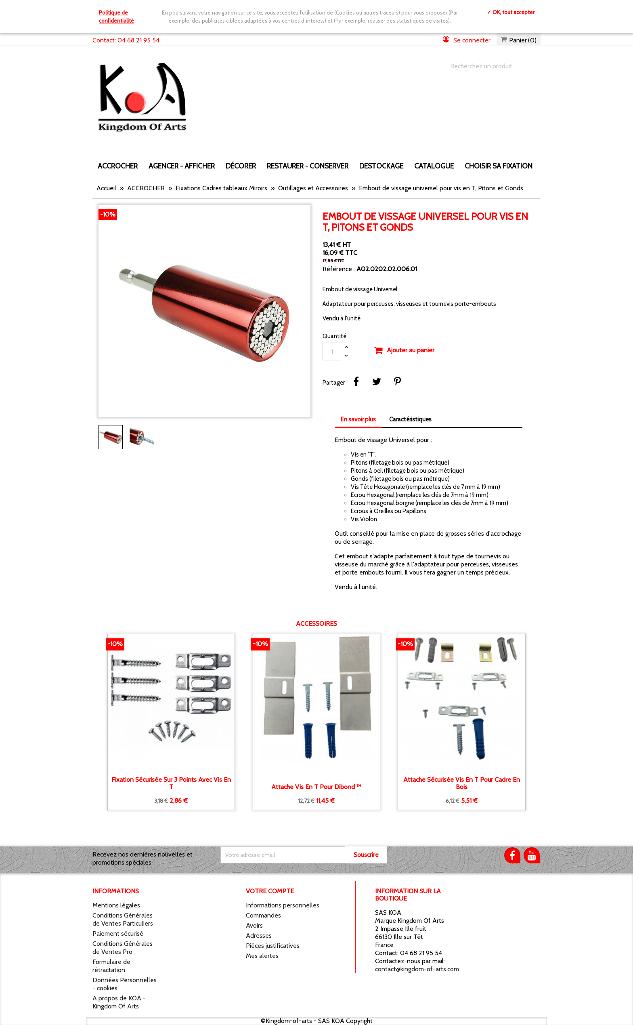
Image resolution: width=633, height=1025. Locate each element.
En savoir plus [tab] (358, 419)
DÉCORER (241, 166)
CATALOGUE (434, 166)
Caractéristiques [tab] (410, 419)
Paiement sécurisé (117, 933)
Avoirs (254, 925)
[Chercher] (487, 66)
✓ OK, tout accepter (510, 12)
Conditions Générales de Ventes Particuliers (122, 919)
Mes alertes (262, 956)
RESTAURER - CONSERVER (307, 166)
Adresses (259, 935)
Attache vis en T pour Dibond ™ (316, 787)
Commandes (263, 915)
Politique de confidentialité (116, 16)
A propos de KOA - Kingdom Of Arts (119, 1002)
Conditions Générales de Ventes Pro (122, 948)
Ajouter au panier (404, 350)
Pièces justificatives (273, 945)
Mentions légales (116, 905)
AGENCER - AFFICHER (182, 166)
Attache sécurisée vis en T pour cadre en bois (461, 783)
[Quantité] (332, 351)
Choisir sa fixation (498, 166)
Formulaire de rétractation (111, 966)
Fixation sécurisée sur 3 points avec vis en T (171, 783)
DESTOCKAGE (381, 166)
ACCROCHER (118, 166)
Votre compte (270, 891)
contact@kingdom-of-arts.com (417, 969)
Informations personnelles (282, 905)
